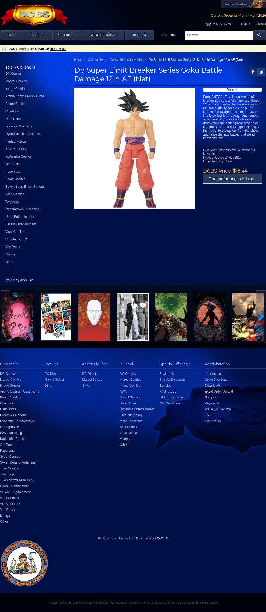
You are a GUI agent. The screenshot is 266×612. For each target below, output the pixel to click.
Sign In (245, 23)
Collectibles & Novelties (126, 60)
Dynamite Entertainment (22, 134)
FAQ (208, 415)
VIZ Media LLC (16, 239)
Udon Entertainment (19, 217)
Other (9, 262)
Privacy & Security (218, 409)
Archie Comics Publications (24, 96)
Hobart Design (208, 602)
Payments (212, 403)
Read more (58, 49)
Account (261, 23)
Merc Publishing (131, 421)
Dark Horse (13, 119)
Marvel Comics (16, 81)
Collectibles (67, 35)
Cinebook (12, 111)
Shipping (211, 397)
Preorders (37, 35)
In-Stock (139, 35)
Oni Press (12, 164)
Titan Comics (14, 194)
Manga (10, 254)
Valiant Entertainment (20, 224)
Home (11, 35)
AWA (123, 391)
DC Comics (13, 74)
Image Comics (15, 89)
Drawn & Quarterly (18, 126)
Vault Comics (14, 232)
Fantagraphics (15, 141)
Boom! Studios (15, 104)
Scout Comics (15, 179)
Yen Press (12, 247)
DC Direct (51, 374)
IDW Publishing (16, 149)
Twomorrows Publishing (22, 209)
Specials (169, 35)
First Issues (168, 391)
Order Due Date (216, 380)
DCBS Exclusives (103, 35)
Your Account (214, 374)
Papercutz (12, 171)
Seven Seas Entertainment (24, 186)
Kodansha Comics (18, 156)
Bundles (165, 385)
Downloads (213, 385)
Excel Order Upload (219, 391)
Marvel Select (54, 380)
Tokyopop (12, 202)
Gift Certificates (171, 403)
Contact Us (213, 421)
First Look (167, 374)
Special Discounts (172, 380)
